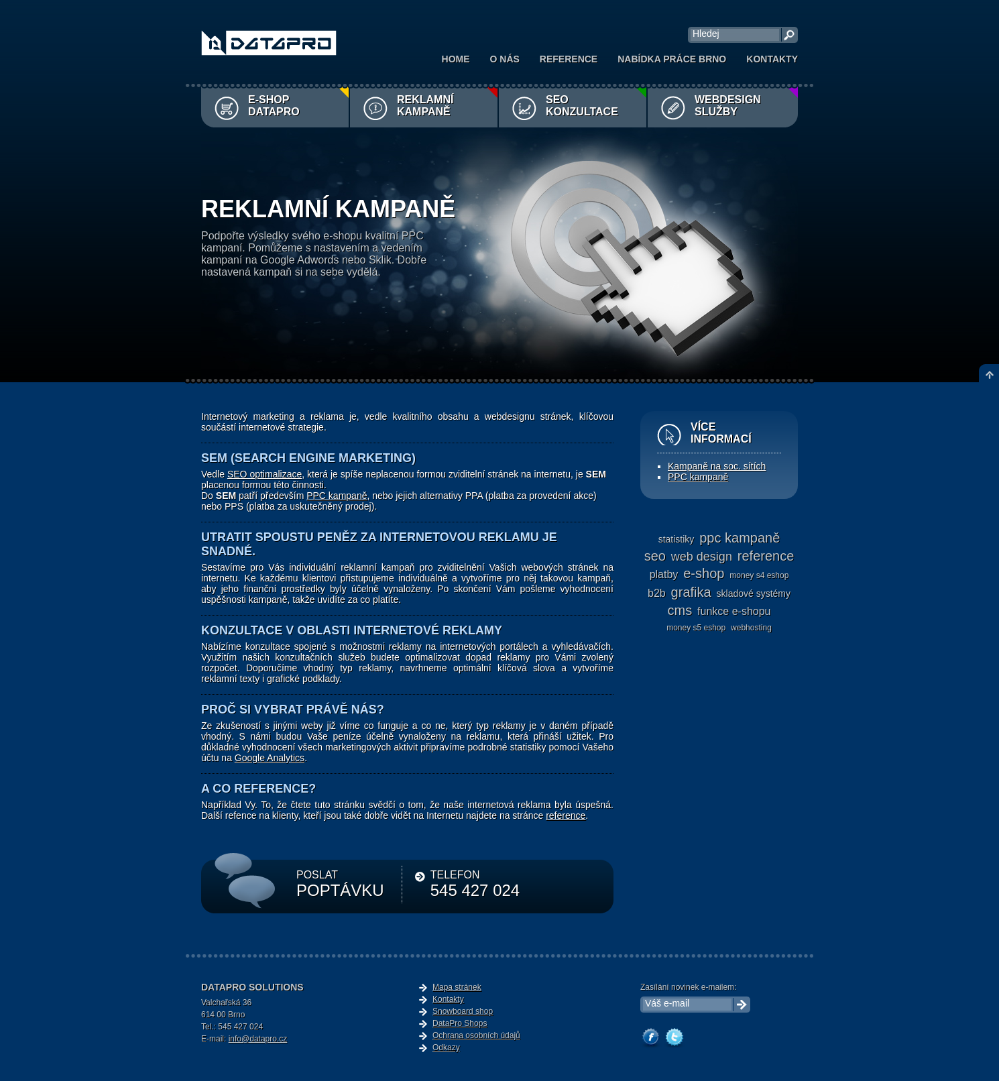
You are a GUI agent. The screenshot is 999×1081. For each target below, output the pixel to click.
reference (565, 815)
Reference (568, 59)
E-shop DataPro (274, 105)
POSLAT (340, 884)
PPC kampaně (336, 495)
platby (664, 574)
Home (456, 59)
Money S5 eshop (695, 627)
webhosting (751, 627)
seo (655, 556)
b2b (657, 593)
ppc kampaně (739, 537)
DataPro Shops (459, 1023)
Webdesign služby (728, 105)
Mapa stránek (456, 987)
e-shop (703, 573)
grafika (691, 592)
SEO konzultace (582, 105)
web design (701, 556)
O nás (505, 59)
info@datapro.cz (258, 1038)
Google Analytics (269, 757)
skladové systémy (753, 593)
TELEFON (475, 884)
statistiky (676, 539)
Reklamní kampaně (425, 105)
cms (680, 610)
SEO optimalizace (264, 474)
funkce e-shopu (733, 611)
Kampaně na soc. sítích (717, 466)
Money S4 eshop (758, 575)
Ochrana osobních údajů (476, 1035)
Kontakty (772, 59)
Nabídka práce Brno (672, 59)
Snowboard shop (462, 1011)
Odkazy (446, 1047)
